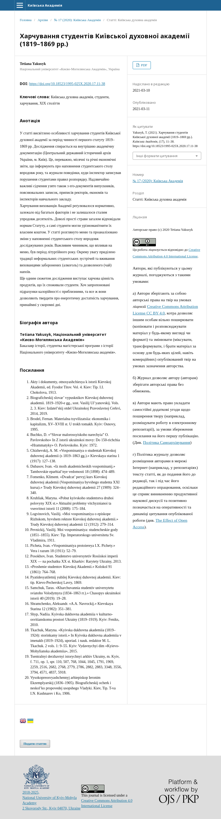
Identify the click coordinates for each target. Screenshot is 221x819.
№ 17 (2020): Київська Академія (77, 20)
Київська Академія (45, 5)
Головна (26, 20)
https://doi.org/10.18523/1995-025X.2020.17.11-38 (67, 84)
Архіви (43, 20)
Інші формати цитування (156, 155)
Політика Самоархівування (166, 442)
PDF (143, 65)
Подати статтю (34, 744)
